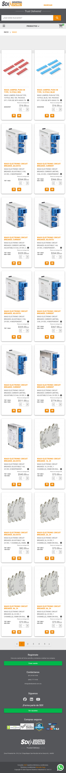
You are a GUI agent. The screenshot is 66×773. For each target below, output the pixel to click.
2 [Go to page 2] (27, 644)
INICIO (6, 32)
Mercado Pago (40, 767)
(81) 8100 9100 (33, 675)
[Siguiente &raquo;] (49, 644)
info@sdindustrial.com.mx (33, 683)
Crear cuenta (32, 663)
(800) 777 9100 (33, 679)
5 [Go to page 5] (44, 644)
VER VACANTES (33, 711)
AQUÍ (25, 765)
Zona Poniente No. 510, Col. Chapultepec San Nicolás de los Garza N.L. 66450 (29, 753)
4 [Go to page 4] (39, 644)
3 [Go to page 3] (33, 644)
